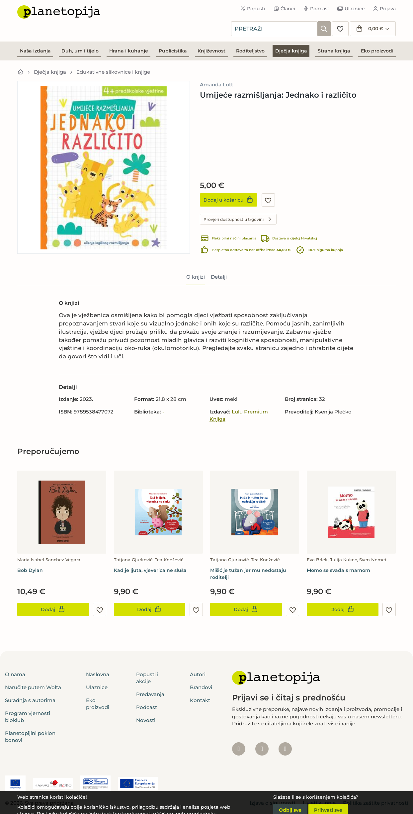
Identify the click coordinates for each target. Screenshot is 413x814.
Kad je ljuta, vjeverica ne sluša (150, 570)
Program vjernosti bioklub (27, 716)
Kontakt (200, 700)
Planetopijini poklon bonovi (30, 736)
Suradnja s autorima (30, 700)
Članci (284, 9)
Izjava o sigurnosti (272, 803)
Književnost (211, 51)
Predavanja (150, 694)
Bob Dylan (30, 570)
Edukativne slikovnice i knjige (113, 72)
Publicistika (173, 51)
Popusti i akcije (147, 677)
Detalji (219, 277)
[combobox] (274, 28)
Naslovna (97, 674)
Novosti (145, 720)
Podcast (316, 9)
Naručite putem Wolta (33, 687)
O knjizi (195, 277)
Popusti (253, 9)
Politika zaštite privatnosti (375, 803)
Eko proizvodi (377, 51)
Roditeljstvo (250, 51)
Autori (198, 674)
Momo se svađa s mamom (338, 570)
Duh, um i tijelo (80, 51)
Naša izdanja (35, 51)
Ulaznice (351, 9)
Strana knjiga (334, 51)
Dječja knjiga (291, 51)
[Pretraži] (324, 28)
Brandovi (201, 687)
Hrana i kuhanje (128, 51)
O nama (15, 674)
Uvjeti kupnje (319, 803)
